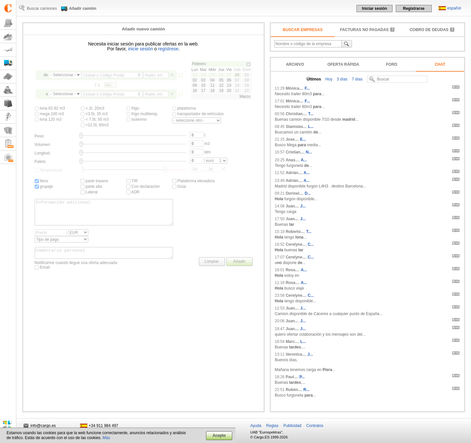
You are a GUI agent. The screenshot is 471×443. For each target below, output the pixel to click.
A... (304, 160)
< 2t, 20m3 (92, 108)
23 (195, 75)
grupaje (44, 186)
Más (106, 437)
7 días (356, 79)
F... (307, 88)
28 (237, 75)
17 (203, 90)
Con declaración (143, 186)
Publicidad (292, 425)
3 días (341, 79)
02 (195, 80)
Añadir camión (82, 8)
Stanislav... (296, 126)
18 (212, 90)
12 (221, 85)
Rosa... (292, 270)
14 (237, 85)
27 (229, 75)
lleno (41, 181)
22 (247, 90)
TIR (132, 181)
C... (311, 244)
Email (42, 274)
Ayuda (255, 425)
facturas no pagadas (364, 29)
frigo (132, 108)
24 (203, 75)
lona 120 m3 (48, 119)
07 (237, 80)
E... (303, 139)
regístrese (168, 48)
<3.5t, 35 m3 (94, 114)
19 (221, 90)
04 (212, 80)
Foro (391, 64)
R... (306, 389)
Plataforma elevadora (193, 181)
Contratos (314, 425)
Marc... (292, 341)
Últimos (313, 79)
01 (247, 75)
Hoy (328, 79)
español (454, 8)
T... (310, 114)
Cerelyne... (295, 244)
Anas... (292, 160)
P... (302, 377)
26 (221, 75)
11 (212, 85)
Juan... (292, 206)
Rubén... (293, 389)
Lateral (89, 192)
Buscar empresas (303, 29)
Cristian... (295, 152)
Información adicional (104, 214)
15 (247, 85)
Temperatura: (49, 170)
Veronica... (295, 354)
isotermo (136, 119)
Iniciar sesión (374, 8)
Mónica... (294, 88)
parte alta (91, 186)
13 (229, 85)
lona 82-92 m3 (50, 108)
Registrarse (414, 8)
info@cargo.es (43, 425)
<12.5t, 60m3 (94, 125)
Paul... (291, 377)
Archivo (295, 64)
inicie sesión (140, 48)
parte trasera (94, 181)
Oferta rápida (343, 64)
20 (229, 90)
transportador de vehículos (198, 114)
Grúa (179, 186)
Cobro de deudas (429, 29)
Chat (440, 64)
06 (229, 80)
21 (237, 90)
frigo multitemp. (142, 114)
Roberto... (295, 231)
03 (203, 80)
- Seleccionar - (63, 75)
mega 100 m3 (49, 114)
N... (309, 152)
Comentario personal (104, 259)
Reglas (272, 425)
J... (303, 206)
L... (311, 126)
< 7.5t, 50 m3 (94, 119)
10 (203, 85)
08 (247, 80)
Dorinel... (294, 193)
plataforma (184, 108)
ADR (133, 192)
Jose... (292, 139)
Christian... (296, 114)
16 (195, 90)
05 (221, 80)
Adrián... (293, 172)
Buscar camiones (42, 8)
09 (195, 85)
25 (212, 75)
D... (308, 193)
